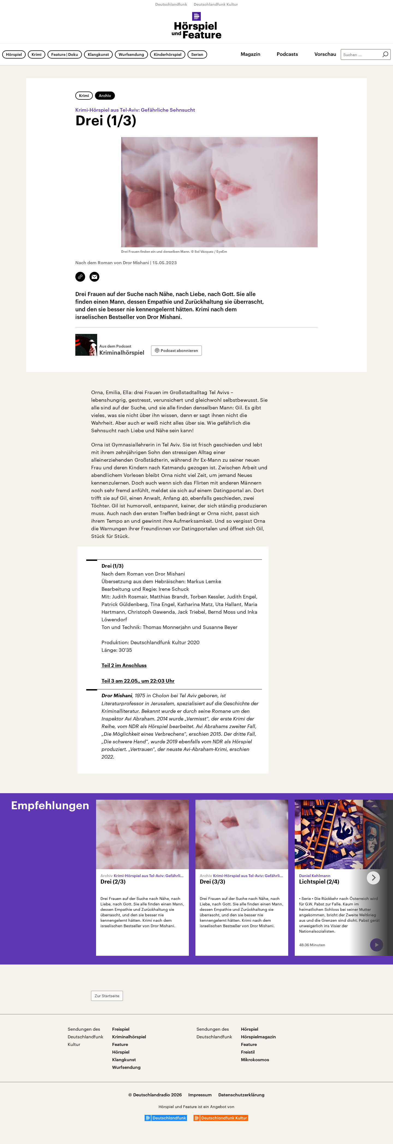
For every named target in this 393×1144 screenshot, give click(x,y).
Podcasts (287, 54)
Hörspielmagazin (258, 1036)
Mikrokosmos (255, 1059)
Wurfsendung (131, 54)
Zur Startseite (107, 995)
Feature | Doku (64, 54)
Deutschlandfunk (171, 4)
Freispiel (120, 1029)
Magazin (250, 54)
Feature (120, 1044)
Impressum (200, 1094)
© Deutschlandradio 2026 (155, 1094)
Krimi (36, 54)
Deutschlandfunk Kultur (216, 4)
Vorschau (325, 54)
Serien (197, 54)
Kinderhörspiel (167, 54)
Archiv (105, 95)
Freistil (248, 1051)
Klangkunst (98, 54)
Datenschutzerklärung (241, 1094)
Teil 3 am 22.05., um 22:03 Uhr (138, 681)
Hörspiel (14, 54)
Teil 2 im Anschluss (124, 665)
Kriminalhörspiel (129, 1036)
